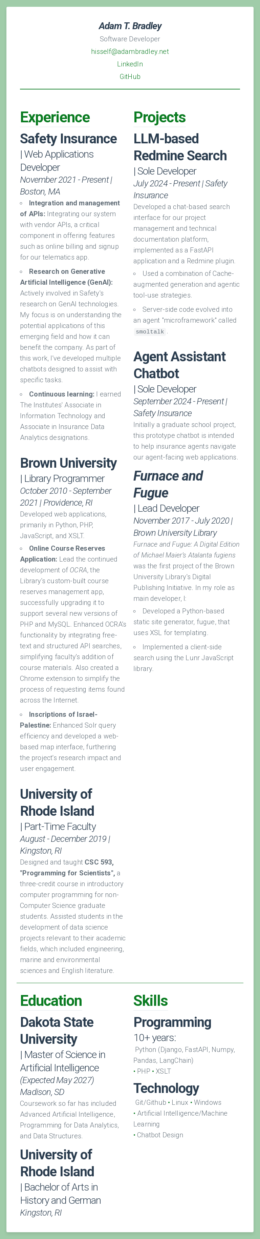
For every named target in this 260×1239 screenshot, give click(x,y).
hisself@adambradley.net (130, 51)
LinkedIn (130, 64)
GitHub (130, 77)
